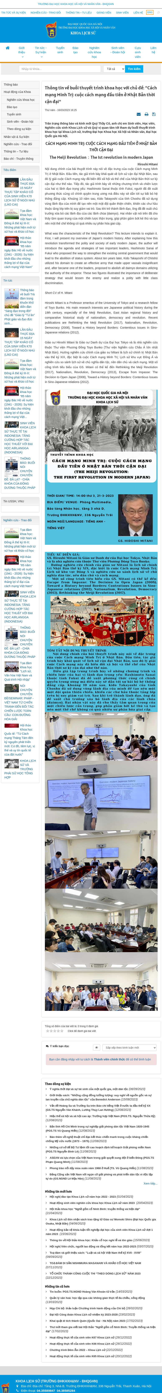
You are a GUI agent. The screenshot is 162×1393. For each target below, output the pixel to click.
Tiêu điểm (9, 170)
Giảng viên (103, 12)
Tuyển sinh (60, 50)
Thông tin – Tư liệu (79, 12)
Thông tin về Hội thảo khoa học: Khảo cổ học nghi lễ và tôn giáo (91, 1240)
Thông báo (11, 84)
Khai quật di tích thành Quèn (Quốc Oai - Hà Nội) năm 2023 (87, 1320)
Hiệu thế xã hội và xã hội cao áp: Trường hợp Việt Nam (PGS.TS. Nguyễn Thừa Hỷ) (102, 1116)
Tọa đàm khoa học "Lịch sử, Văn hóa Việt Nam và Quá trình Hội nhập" (18, 671)
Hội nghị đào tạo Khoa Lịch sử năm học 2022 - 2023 (83, 1196)
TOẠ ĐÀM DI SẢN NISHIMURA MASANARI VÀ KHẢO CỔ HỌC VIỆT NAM (95, 1263)
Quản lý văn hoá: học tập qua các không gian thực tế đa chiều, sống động (97, 1297)
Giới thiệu (21, 50)
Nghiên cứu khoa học (94, 52)
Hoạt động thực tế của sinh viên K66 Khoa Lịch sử (82, 1343)
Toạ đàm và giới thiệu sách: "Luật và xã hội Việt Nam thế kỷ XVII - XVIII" (95, 1252)
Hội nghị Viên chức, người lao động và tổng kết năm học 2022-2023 (93, 1246)
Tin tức (7, 280)
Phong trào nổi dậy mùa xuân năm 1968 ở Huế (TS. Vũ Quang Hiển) (93, 1168)
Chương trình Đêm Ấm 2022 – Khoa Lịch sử (77, 1350)
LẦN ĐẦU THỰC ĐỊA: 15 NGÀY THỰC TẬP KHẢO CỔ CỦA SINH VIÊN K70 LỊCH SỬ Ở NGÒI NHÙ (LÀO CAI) (19, 192)
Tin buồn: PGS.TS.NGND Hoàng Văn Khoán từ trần (82, 1291)
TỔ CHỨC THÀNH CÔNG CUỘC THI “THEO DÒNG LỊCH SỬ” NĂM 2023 (95, 1273)
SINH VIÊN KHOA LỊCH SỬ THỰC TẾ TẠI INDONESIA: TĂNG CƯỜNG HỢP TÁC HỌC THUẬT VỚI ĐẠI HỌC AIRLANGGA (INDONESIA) (20, 438)
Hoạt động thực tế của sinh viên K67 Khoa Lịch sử (82, 1337)
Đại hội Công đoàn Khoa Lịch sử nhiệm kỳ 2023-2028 (84, 1314)
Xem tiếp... (151, 1183)
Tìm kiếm (134, 69)
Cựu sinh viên (138, 52)
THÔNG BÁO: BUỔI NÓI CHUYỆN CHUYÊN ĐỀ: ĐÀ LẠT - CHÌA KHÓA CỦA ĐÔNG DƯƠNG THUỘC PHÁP (19, 473)
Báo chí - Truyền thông (18, 158)
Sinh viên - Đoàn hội (117, 50)
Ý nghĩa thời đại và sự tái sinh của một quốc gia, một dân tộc (89, 1089)
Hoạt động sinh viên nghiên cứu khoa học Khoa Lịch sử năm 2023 (92, 1203)
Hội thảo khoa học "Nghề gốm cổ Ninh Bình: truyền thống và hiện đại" (95, 1209)
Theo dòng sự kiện (19, 129)
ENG (149, 12)
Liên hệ (138, 12)
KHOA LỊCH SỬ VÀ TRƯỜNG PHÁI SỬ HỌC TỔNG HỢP (20, 769)
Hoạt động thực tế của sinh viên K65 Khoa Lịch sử (82, 1356)
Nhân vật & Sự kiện (16, 136)
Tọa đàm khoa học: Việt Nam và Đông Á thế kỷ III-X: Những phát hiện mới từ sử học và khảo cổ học (20, 221)
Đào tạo (75, 50)
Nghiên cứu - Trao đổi (46, 12)
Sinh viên (122, 12)
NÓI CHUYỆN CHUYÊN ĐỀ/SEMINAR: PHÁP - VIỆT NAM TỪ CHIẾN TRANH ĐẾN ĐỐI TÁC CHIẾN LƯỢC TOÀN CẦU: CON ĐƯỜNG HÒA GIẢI (19, 702)
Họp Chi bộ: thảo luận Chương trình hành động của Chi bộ (87, 1308)
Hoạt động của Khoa (17, 92)
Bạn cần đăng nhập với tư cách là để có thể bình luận (100, 1059)
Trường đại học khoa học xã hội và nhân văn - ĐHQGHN (76, 4)
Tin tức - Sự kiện (41, 50)
